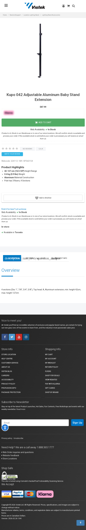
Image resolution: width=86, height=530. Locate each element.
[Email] (35, 422)
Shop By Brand (52, 392)
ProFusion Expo (8, 388)
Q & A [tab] (43, 258)
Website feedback (10, 455)
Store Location (8, 355)
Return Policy (51, 367)
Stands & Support (15, 15)
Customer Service (9, 363)
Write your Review (12, 154)
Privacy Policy (8, 384)
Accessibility (7, 380)
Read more (20, 409)
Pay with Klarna (52, 384)
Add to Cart (43, 122)
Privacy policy (6, 438)
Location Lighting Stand (31, 15)
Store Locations (9, 458)
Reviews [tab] (29, 258)
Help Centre (7, 359)
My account (50, 359)
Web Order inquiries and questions (17, 452)
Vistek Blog (6, 371)
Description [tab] (12, 258)
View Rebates (51, 380)
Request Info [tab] (59, 258)
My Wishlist (50, 363)
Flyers (48, 371)
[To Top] (80, 523)
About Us (5, 367)
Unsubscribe (18, 438)
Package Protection (10, 392)
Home (5, 15)
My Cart (49, 355)
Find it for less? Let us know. (14, 209)
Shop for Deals (52, 376)
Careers (5, 376)
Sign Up (77, 422)
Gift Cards (50, 388)
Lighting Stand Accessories (51, 15)
